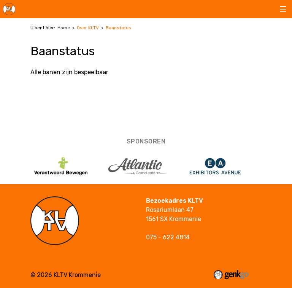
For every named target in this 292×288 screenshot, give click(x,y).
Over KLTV (88, 27)
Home (63, 27)
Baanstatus (118, 27)
